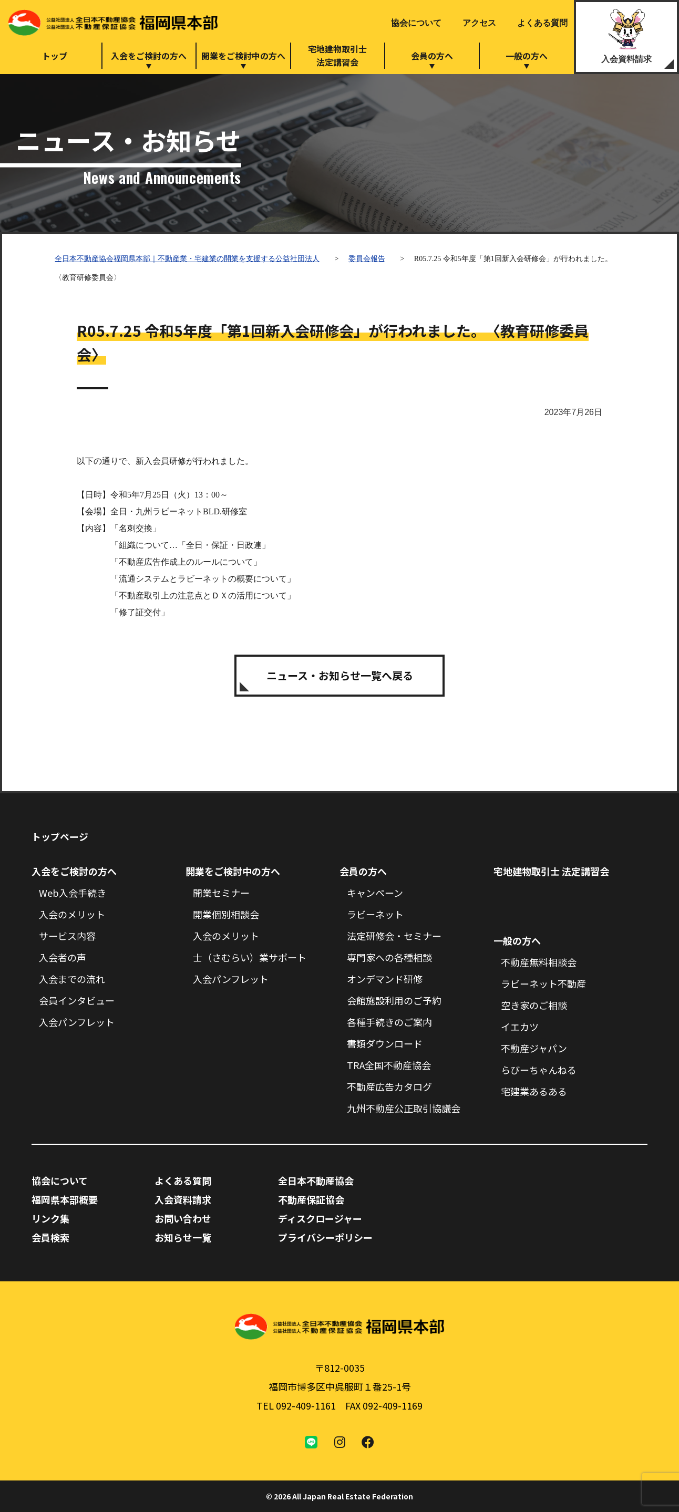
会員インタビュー (77, 1000)
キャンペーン (375, 892)
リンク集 (50, 1218)
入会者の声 (62, 957)
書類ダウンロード (385, 1043)
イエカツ (520, 1026)
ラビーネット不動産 (543, 983)
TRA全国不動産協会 (389, 1065)
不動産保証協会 (311, 1199)
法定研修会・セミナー (394, 936)
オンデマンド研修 (385, 979)
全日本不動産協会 (316, 1180)
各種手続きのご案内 (389, 1022)
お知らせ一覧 (183, 1237)
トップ (54, 55)
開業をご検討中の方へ (243, 55)
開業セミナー (221, 892)
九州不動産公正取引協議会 (403, 1108)
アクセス (479, 22)
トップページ (60, 836)
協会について (416, 22)
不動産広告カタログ (389, 1086)
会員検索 (50, 1237)
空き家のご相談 (534, 1005)
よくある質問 (542, 22)
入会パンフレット (77, 1022)
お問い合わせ (183, 1218)
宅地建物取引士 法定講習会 (551, 871)
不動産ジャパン (534, 1048)
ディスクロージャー (320, 1218)
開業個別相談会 (226, 914)
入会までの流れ (72, 979)
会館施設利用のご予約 (394, 1000)
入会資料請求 (626, 59)
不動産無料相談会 (539, 962)
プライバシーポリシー (325, 1237)
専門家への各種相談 (389, 957)
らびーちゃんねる (539, 1069)
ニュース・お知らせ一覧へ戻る (339, 675)
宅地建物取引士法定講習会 (337, 55)
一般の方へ (527, 55)
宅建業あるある (534, 1091)
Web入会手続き (72, 892)
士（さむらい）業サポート (249, 957)
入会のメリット (72, 914)
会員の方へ (432, 55)
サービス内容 (67, 936)
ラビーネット (375, 914)
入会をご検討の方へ (149, 55)
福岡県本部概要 (65, 1199)
